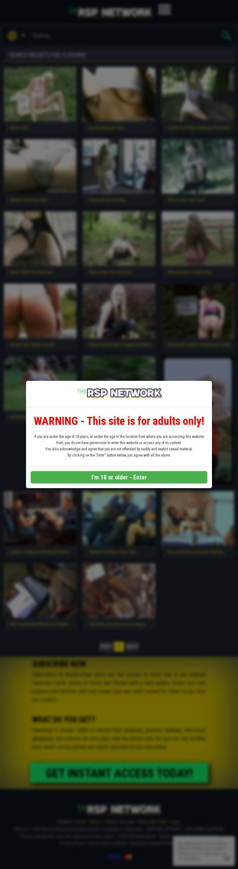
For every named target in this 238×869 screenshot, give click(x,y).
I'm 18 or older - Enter (119, 477)
